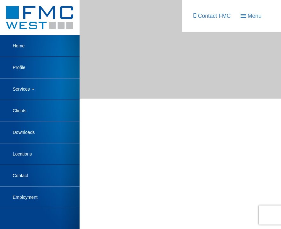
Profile (19, 67)
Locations (22, 153)
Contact (20, 175)
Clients (19, 110)
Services (23, 89)
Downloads (24, 132)
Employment (25, 197)
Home (19, 45)
